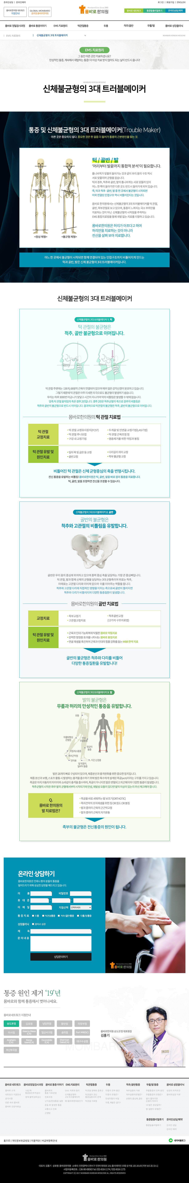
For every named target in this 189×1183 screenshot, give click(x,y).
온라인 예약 (172, 1129)
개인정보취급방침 (20, 1141)
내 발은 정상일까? (153, 1105)
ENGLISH (181, 2)
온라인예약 (21, 2)
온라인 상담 (172, 1125)
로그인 (161, 2)
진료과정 (48, 1097)
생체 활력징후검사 (33, 1097)
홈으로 (7, 1141)
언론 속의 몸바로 (12, 1103)
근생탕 (48, 1113)
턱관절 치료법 (91, 1101)
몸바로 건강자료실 (13, 1107)
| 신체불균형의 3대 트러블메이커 (59, 35)
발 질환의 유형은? (153, 1109)
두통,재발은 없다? (113, 1103)
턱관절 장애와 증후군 (94, 1091)
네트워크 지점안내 (13, 1095)
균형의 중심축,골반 (134, 1099)
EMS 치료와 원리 (72, 1091)
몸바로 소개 (10, 1091)
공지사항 (9, 1099)
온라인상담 (8, 2)
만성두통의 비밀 (112, 1099)
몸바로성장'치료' (174, 1095)
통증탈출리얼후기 (153, 1125)
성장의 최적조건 (173, 1091)
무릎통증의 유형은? (154, 1095)
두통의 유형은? (112, 1095)
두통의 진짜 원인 (113, 1091)
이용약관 (35, 1141)
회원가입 (170, 2)
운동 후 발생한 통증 (53, 1105)
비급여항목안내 (49, 1141)
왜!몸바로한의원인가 (74, 1101)
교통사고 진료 (51, 1109)
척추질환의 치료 (133, 1091)
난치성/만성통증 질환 (54, 1101)
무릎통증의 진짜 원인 (155, 1091)
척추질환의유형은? (134, 1095)
